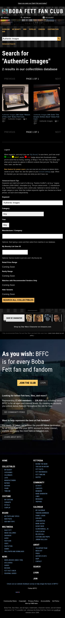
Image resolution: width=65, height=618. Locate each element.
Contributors (53, 29)
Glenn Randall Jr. (42, 529)
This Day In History (42, 467)
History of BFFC (41, 556)
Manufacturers (10, 480)
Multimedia (7, 527)
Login (43, 383)
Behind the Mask (42, 464)
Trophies (39, 502)
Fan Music (7, 535)
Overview (6, 29)
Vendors (41, 29)
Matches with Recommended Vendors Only (19, 281)
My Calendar (40, 510)
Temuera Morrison (42, 513)
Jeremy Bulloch (41, 539)
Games (6, 549)
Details (7, 505)
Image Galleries (10, 533)
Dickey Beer (40, 526)
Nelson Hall (40, 534)
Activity (38, 486)
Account (48, 17)
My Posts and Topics (11, 516)
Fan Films (7, 541)
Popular (32, 29)
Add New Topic (9, 522)
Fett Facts (39, 469)
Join (35, 578)
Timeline (7, 491)
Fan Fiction (8, 546)
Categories (8, 472)
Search (26, 17)
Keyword (5, 197)
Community (38, 482)
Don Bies (39, 518)
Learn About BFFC (12, 437)
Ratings (7, 483)
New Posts (8, 519)
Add (3, 32)
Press (38, 553)
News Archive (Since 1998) (13, 560)
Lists (6, 478)
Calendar (38, 507)
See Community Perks (14, 412)
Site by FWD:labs (31, 603)
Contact (39, 561)
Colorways (8, 475)
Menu (5, 17)
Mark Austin (40, 524)
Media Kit (39, 551)
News (4, 556)
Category (5, 208)
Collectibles (8, 466)
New (24, 29)
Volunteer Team (41, 548)
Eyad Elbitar (40, 531)
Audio (6, 538)
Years (6, 488)
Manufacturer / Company (12, 230)
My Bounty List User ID (11, 246)
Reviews (7, 486)
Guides (6, 565)
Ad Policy (55, 601)
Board (5, 513)
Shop (37, 559)
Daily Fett (8, 530)
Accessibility (45, 601)
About (36, 545)
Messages (39, 499)
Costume (6, 496)
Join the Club (27, 382)
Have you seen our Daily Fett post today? (32, 3)
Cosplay (7, 508)
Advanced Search (8, 44)
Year (4, 219)
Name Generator (41, 494)
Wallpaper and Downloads (14, 551)
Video (6, 543)
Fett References (41, 472)
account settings (44, 172)
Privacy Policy (33, 601)
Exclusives (8, 563)
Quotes (38, 477)
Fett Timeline (40, 475)
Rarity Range (7, 271)
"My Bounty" (34, 154)
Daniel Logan (40, 516)
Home (4, 460)
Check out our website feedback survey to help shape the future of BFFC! (32, 584)
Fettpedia (38, 460)
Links (37, 496)
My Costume (8, 500)
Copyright (22, 601)
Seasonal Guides (10, 573)
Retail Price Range (9, 262)
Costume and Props (43, 537)
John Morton (40, 521)
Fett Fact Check (10, 571)
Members (39, 491)
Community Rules (10, 601)
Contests (39, 488)
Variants (7, 502)
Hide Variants (7, 290)
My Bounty (16, 29)
